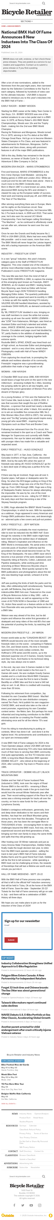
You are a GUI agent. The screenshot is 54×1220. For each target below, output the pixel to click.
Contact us (31, 65)
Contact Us (39, 1151)
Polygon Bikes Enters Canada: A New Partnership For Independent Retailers (23, 976)
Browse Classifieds (27, 1155)
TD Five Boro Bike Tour (12, 1084)
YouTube (31, 1205)
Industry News (16, 1037)
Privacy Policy (25, 1133)
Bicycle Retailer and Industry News (23, 1054)
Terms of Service (41, 1133)
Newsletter (35, 1167)
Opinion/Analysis (17, 998)
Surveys (23, 1126)
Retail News (38, 1118)
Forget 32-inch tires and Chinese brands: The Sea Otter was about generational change (25, 990)
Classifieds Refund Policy (30, 1129)
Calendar (33, 1126)
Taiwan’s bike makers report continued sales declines (23, 1004)
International (15, 1009)
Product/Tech (25, 1118)
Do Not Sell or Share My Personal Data (34, 1142)
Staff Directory (25, 1151)
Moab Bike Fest (9, 1074)
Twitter (22, 1205)
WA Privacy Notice (27, 1147)
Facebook (14, 1205)
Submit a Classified (27, 1159)
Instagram (39, 1205)
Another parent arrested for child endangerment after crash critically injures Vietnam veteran (26, 1030)
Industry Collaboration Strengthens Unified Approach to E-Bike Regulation (26, 964)
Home (3, 26)
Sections (27, 21)
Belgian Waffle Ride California (16, 1093)
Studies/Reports (26, 1122)
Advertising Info (26, 1163)
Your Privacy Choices (28, 1137)
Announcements (14, 26)
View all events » (8, 1104)
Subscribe (24, 1167)
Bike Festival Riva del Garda (15, 1064)
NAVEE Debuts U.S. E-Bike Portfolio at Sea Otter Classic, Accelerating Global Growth (25, 1016)
